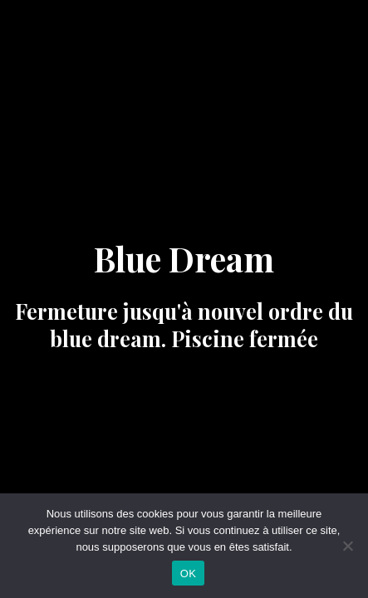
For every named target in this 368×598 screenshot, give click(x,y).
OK (188, 573)
